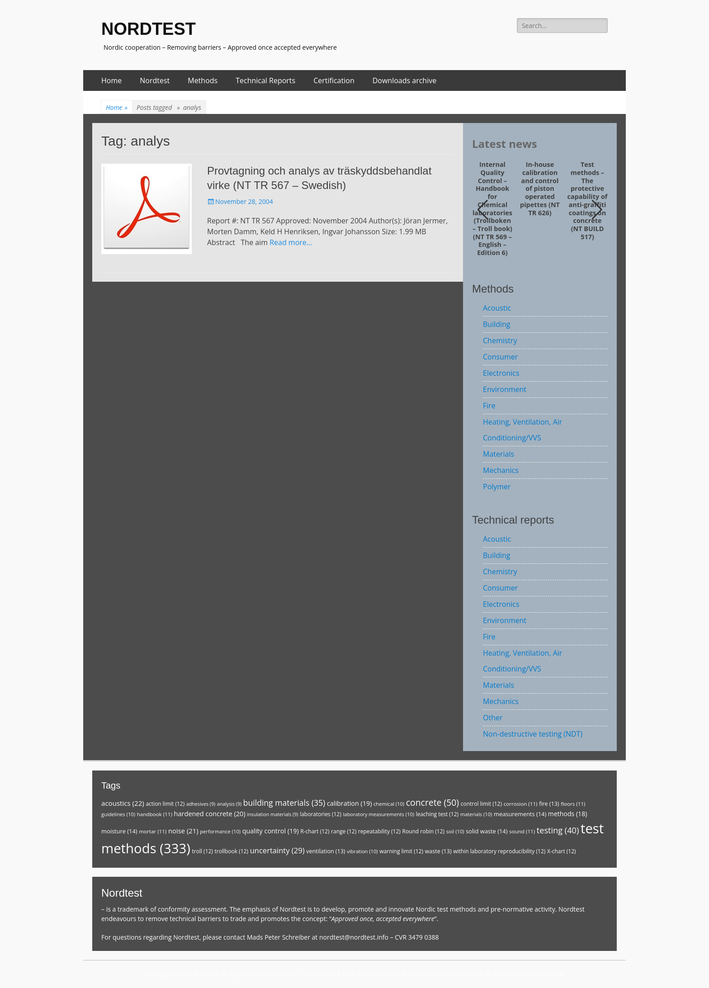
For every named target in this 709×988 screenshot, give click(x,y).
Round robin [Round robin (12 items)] (423, 831)
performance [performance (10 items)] (220, 831)
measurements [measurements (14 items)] (520, 814)
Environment (504, 389)
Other (492, 718)
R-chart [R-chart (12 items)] (314, 831)
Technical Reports (265, 80)
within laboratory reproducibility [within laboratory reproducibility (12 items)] (499, 851)
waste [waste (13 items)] (438, 851)
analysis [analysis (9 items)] (229, 804)
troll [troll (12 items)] (202, 851)
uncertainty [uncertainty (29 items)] (277, 850)
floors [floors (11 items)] (573, 803)
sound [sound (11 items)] (522, 831)
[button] (597, 210)
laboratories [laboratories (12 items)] (320, 814)
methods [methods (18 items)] (567, 813)
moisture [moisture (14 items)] (119, 831)
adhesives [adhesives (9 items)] (200, 804)
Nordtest (155, 80)
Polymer (497, 487)
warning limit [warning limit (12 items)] (401, 851)
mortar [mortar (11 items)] (152, 831)
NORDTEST (148, 28)
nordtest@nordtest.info (353, 937)
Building (496, 324)
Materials (498, 454)
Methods (202, 80)
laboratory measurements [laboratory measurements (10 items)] (378, 814)
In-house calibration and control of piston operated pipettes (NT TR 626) (540, 189)
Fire (489, 406)
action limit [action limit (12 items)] (165, 804)
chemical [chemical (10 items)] (388, 803)
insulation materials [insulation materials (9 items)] (272, 814)
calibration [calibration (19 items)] (349, 803)
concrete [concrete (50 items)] (432, 802)
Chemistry (500, 340)
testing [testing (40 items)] (558, 830)
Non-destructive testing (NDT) (532, 734)
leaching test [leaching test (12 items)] (437, 814)
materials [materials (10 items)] (476, 814)
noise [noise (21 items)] (183, 830)
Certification (333, 80)
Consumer (500, 357)
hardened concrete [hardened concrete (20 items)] (210, 813)
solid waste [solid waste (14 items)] (486, 831)
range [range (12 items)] (343, 831)
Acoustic (497, 308)
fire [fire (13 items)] (549, 804)
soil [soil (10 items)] (455, 831)
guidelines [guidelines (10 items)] (118, 814)
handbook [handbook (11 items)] (154, 814)
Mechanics (501, 470)
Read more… (290, 242)
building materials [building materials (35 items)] (284, 802)
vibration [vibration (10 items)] (362, 851)
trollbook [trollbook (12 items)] (231, 851)
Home (111, 80)
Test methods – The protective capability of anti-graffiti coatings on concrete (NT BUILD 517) (587, 201)
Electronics (501, 373)
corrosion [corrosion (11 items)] (521, 803)
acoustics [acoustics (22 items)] (122, 803)
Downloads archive (405, 80)
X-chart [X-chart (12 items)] (561, 851)
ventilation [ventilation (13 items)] (325, 851)
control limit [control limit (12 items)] (481, 804)
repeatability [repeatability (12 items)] (379, 831)
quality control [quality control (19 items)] (270, 831)
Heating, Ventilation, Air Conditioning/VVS (522, 430)
